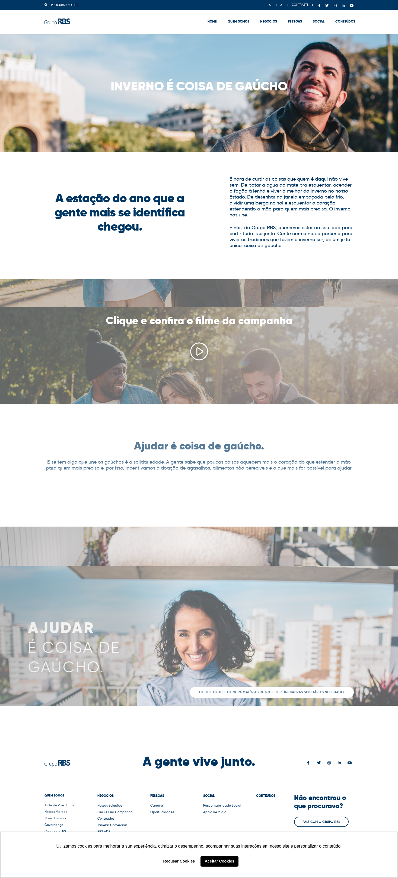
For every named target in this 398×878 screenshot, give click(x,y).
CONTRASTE (300, 5)
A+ (282, 5)
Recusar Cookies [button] (179, 861)
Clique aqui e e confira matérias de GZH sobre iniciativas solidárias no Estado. (272, 692)
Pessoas (293, 19)
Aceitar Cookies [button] (219, 861)
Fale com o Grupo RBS (321, 822)
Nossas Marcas (55, 812)
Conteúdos (344, 19)
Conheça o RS (55, 831)
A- (270, 5)
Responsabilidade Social (222, 805)
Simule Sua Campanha (115, 812)
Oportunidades (162, 812)
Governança (53, 825)
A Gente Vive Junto (59, 805)
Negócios (267, 19)
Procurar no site (61, 5)
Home (210, 19)
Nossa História (55, 818)
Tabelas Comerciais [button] (112, 825)
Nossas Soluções (109, 805)
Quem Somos (237, 19)
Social (317, 19)
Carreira (156, 805)
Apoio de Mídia (215, 812)
